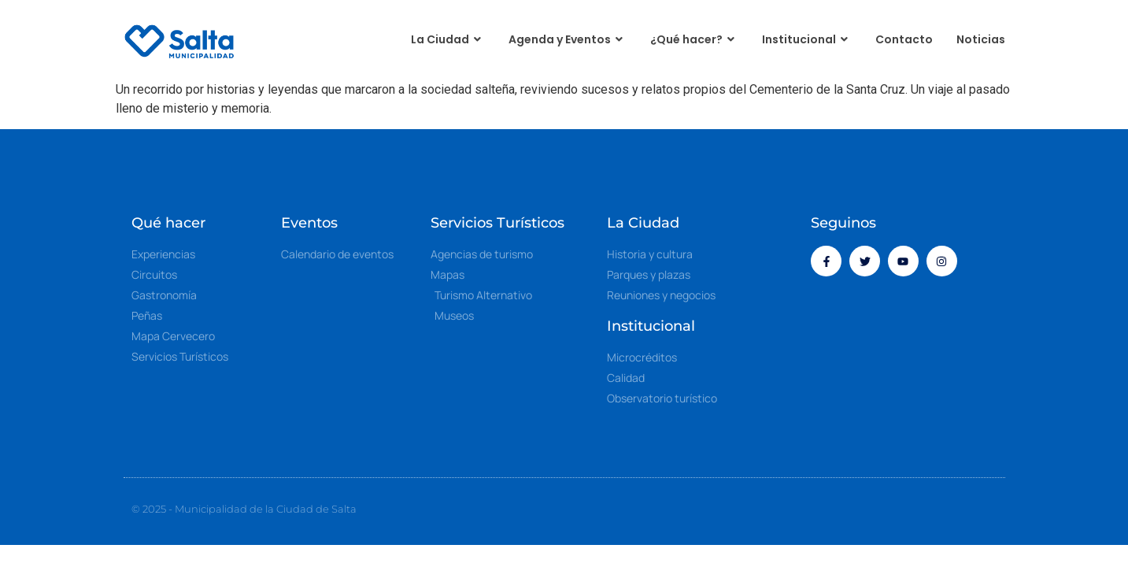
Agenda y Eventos (568, 40)
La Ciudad (448, 40)
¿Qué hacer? (694, 40)
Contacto (904, 39)
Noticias (980, 39)
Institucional (807, 40)
